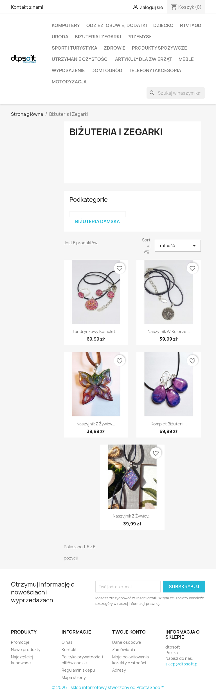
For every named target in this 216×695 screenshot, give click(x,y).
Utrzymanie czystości (80, 59)
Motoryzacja (69, 82)
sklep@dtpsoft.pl (181, 664)
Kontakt (69, 649)
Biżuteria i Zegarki (98, 37)
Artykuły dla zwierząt (143, 59)
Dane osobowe (126, 642)
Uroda (60, 37)
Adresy (119, 670)
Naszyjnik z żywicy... (95, 424)
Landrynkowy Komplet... (96, 331)
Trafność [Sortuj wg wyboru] (178, 245)
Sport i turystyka (74, 48)
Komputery (66, 25)
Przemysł (139, 37)
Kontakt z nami (27, 7)
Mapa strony (74, 677)
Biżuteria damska (97, 221)
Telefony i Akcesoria (155, 70)
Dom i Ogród (106, 70)
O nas (67, 642)
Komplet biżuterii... (169, 424)
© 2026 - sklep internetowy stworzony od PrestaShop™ (108, 687)
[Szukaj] (176, 93)
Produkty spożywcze (159, 48)
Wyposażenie (68, 70)
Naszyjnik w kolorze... (169, 331)
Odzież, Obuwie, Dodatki (116, 25)
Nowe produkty (25, 649)
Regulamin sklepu (78, 670)
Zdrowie (114, 48)
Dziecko (163, 25)
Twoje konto (129, 632)
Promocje (20, 642)
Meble (186, 59)
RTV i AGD (190, 25)
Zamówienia (123, 649)
